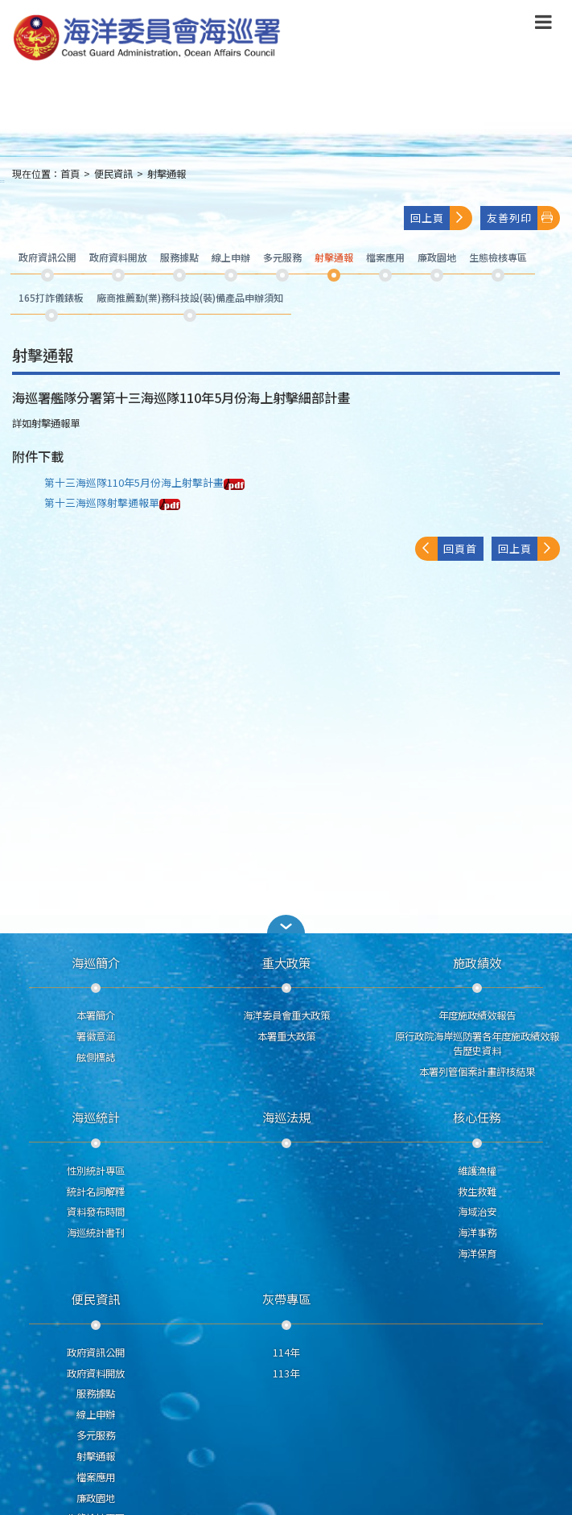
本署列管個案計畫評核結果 (477, 1071)
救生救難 (477, 1191)
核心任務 (477, 1117)
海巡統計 (96, 1117)
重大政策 (286, 962)
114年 (286, 1352)
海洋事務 (477, 1232)
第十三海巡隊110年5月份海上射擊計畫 (144, 482)
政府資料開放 (96, 1373)
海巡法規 (286, 1117)
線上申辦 (95, 1414)
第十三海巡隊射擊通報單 (112, 502)
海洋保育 (477, 1253)
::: (2, 180)
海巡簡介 (96, 962)
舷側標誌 (95, 1057)
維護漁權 (477, 1170)
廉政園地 (95, 1498)
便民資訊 (113, 174)
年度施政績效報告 (477, 1015)
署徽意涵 (95, 1036)
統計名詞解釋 (96, 1191)
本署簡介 (95, 1015)
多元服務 (95, 1435)
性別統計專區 (96, 1170)
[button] (286, 924)
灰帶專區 (286, 1298)
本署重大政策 (286, 1036)
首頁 (70, 174)
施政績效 (477, 962)
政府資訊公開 (96, 1352)
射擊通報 (166, 174)
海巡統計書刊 (96, 1232)
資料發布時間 (96, 1211)
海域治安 (477, 1211)
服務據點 (95, 1393)
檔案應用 (95, 1477)
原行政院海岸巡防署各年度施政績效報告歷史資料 (477, 1043)
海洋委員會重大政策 (286, 1015)
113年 (286, 1373)
